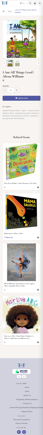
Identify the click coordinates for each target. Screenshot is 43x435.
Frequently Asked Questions (27, 399)
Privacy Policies (21, 423)
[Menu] (40, 3)
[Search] (30, 3)
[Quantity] (11, 90)
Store (27, 391)
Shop (10, 11)
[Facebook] (19, 432)
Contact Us (27, 403)
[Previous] (4, 63)
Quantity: (6, 86)
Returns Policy (27, 411)
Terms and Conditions (21, 420)
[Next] (38, 63)
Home (27, 387)
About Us (27, 395)
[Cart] (35, 3)
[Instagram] (24, 432)
